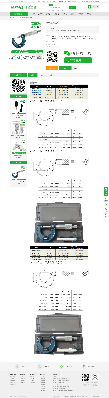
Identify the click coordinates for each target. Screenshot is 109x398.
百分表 (53, 10)
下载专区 (81, 14)
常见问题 (23, 382)
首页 (34, 14)
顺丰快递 (43, 384)
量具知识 (65, 14)
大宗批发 (13, 378)
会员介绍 (23, 378)
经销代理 (13, 382)
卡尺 (50, 10)
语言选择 (96, 1)
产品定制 (48, 14)
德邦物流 (43, 390)
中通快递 (43, 382)
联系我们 (89, 14)
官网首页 (61, 1)
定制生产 (13, 384)
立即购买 (65, 68)
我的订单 (49, 1)
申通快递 (43, 380)
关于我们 (40, 14)
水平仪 (61, 10)
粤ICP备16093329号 (82, 396)
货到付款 (33, 382)
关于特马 (15, 396)
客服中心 (55, 1)
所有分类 (12, 17)
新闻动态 (56, 14)
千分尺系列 (18, 17)
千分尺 (57, 10)
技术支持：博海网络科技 (93, 396)
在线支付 (33, 378)
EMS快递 (43, 386)
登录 (39, 1)
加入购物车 (52, 68)
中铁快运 (43, 388)
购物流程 (23, 380)
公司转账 (33, 380)
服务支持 (72, 14)
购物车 (43, 1)
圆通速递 (43, 378)
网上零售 (13, 380)
